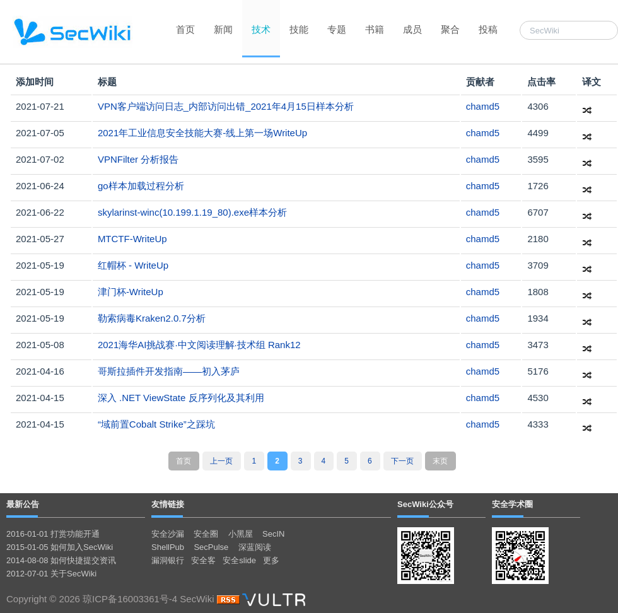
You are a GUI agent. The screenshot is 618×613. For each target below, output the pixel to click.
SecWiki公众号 (425, 504)
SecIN (273, 534)
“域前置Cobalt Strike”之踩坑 (156, 424)
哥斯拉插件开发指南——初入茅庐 (169, 371)
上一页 (221, 461)
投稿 (488, 29)
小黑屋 (240, 534)
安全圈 (206, 534)
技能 (298, 29)
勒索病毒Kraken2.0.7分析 (152, 318)
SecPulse (211, 547)
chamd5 (482, 106)
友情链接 (167, 504)
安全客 (203, 560)
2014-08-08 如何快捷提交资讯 (61, 560)
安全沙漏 (167, 534)
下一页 (402, 461)
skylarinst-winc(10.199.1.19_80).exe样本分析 (192, 212)
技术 (261, 29)
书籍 (374, 29)
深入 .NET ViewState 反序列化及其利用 (181, 397)
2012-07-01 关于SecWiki (51, 573)
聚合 (450, 29)
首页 (185, 29)
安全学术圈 (512, 504)
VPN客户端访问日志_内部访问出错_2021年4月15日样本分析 (226, 106)
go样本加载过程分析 (141, 185)
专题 (336, 29)
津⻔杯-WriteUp (130, 291)
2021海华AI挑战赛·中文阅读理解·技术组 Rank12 (199, 344)
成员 (412, 29)
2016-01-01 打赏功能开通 (53, 534)
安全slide (239, 560)
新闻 (223, 29)
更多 (271, 560)
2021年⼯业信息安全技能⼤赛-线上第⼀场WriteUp (202, 132)
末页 (440, 461)
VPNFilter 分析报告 (138, 159)
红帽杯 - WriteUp (133, 265)
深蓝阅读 (254, 547)
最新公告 (22, 504)
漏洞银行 (167, 560)
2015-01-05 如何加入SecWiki (59, 547)
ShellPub (167, 547)
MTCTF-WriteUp (132, 238)
